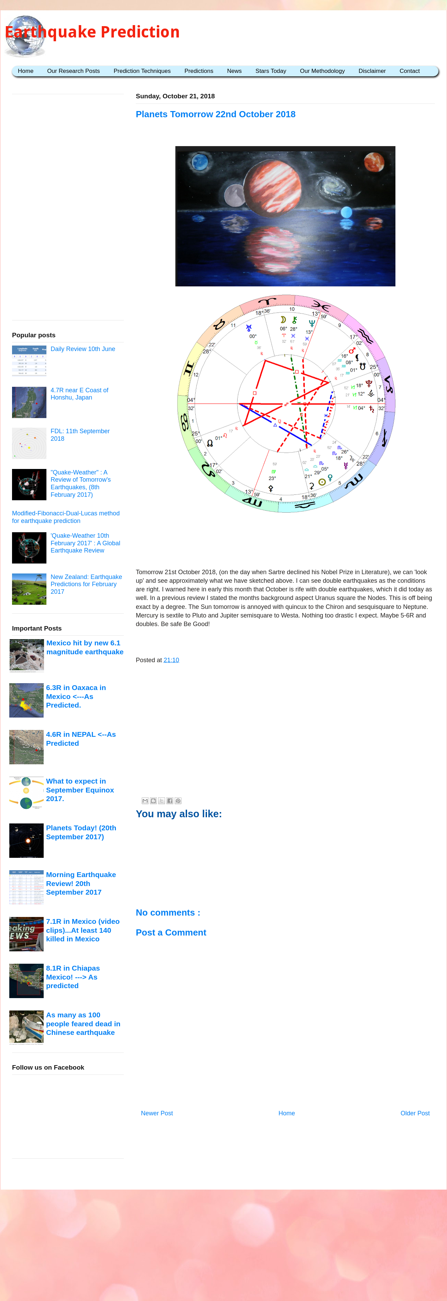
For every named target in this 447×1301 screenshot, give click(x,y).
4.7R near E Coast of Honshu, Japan (79, 394)
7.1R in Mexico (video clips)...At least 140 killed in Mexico (83, 930)
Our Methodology (322, 71)
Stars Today (270, 71)
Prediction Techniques (142, 71)
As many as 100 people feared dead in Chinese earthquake (83, 1023)
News (234, 71)
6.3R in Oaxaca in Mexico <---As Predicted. (76, 696)
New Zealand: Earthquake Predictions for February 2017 (86, 584)
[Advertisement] (285, 537)
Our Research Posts (73, 71)
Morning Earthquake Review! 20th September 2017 (81, 883)
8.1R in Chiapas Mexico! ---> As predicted (73, 977)
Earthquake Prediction (92, 31)
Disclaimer (372, 71)
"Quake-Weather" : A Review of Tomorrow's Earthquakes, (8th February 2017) (81, 483)
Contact (410, 71)
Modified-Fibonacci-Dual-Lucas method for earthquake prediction (66, 517)
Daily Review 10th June (83, 349)
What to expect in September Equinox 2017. (80, 789)
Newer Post (157, 1113)
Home (25, 71)
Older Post (415, 1113)
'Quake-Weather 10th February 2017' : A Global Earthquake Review (85, 543)
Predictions (198, 71)
